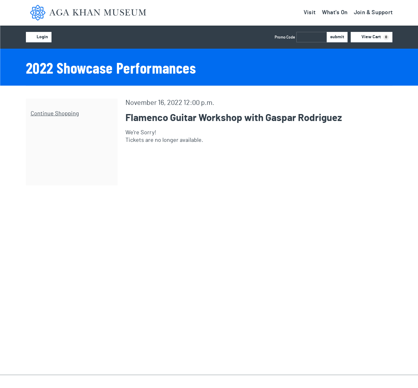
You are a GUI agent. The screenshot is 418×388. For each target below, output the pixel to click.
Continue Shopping (55, 114)
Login (38, 37)
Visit (310, 12)
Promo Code (285, 37)
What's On (335, 12)
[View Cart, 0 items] (371, 37)
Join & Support (373, 12)
